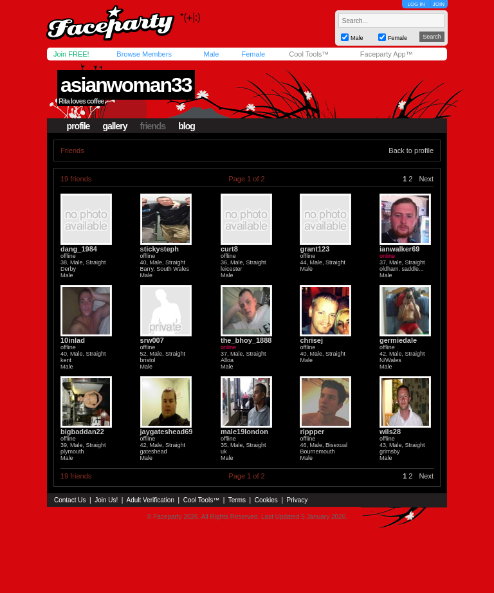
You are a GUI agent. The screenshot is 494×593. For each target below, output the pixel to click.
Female (253, 54)
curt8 (229, 249)
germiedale (398, 340)
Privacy (297, 500)
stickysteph (159, 249)
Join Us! (106, 500)
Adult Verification (150, 500)
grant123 (314, 249)
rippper (312, 431)
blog (186, 126)
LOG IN (416, 4)
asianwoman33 (126, 84)
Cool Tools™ (309, 54)
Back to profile (411, 150)
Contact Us (70, 500)
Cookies (266, 500)
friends (153, 126)
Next (426, 179)
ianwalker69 (399, 249)
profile (78, 126)
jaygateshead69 (166, 431)
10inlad (72, 340)
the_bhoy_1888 (246, 340)
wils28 (390, 431)
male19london (244, 431)
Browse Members (144, 54)
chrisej (311, 340)
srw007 (152, 340)
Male (211, 54)
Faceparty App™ (386, 54)
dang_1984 (78, 249)
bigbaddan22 (82, 431)
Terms (237, 500)
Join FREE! (71, 54)
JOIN (438, 4)
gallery (114, 126)
